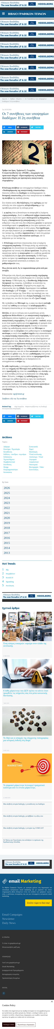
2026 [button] (7, 488)
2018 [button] (7, 527)
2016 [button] (7, 537)
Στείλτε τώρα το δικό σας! (38, 903)
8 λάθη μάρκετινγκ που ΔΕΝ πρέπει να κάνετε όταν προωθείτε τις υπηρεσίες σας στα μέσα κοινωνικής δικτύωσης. (25, 693)
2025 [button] (7, 493)
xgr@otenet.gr (18, 394)
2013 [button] (7, 552)
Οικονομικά (33, 464)
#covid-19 (9, 578)
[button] (3, 14)
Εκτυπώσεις (7, 472)
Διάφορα (6, 447)
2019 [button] (7, 523)
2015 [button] (7, 543)
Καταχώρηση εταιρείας (10, 974)
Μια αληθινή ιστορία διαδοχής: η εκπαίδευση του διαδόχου (24, 804)
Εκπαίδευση (7, 452)
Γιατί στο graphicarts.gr (11, 963)
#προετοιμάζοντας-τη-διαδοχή (36, 407)
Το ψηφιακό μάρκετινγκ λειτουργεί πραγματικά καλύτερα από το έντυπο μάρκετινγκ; (24, 786)
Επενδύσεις (7, 464)
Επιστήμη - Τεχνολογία (11, 449)
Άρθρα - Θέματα (16, 99)
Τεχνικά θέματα (8, 459)
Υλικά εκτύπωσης (35, 454)
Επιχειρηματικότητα (10, 470)
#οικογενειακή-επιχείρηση (11, 409)
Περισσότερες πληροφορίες (26, 1025)
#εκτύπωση (10, 586)
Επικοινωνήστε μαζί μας (11, 947)
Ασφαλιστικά (33, 462)
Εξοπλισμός (33, 452)
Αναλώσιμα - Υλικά (36, 457)
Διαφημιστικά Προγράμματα (13, 970)
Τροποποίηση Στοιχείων (11, 978)
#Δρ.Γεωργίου (19, 407)
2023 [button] (7, 502)
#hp (7, 570)
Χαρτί (31, 449)
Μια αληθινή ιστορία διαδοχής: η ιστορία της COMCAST (23, 828)
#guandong (10, 582)
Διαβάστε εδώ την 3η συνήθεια (14, 398)
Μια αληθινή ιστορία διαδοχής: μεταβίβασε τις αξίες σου (23, 816)
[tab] (27, 488)
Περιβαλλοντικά (9, 462)
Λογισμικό (33, 459)
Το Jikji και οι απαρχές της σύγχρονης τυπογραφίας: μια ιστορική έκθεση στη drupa (26, 739)
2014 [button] (7, 548)
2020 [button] (7, 518)
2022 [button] (7, 507)
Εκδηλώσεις (7, 457)
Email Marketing (8, 967)
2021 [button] (7, 512)
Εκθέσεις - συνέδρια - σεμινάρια (14, 454)
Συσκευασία (33, 447)
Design (5, 467)
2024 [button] (7, 498)
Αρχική (4, 99)
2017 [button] (7, 532)
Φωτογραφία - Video (36, 467)
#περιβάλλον (10, 574)
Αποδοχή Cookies (8, 1024)
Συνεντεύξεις (33, 470)
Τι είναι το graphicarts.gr (11, 943)
